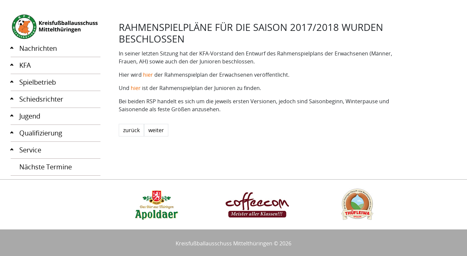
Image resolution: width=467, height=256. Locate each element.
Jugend (29, 116)
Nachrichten (38, 48)
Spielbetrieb (37, 82)
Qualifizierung (40, 132)
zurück (131, 130)
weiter (156, 130)
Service (30, 149)
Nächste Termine (45, 166)
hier (148, 74)
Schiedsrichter (41, 99)
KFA (25, 65)
